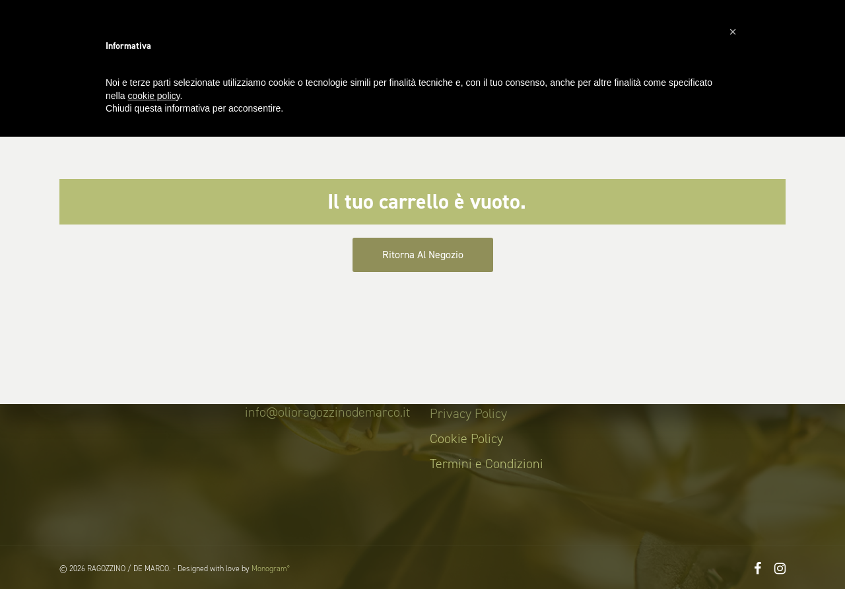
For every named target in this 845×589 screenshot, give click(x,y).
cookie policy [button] (153, 95)
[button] (732, 31)
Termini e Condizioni (486, 463)
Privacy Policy (468, 413)
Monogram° (271, 568)
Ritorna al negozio (422, 254)
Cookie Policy (466, 438)
